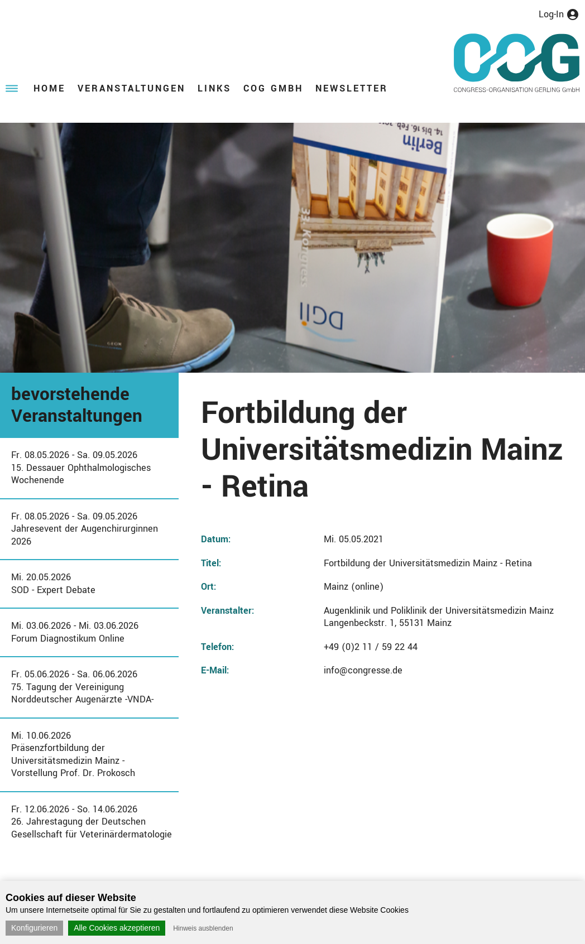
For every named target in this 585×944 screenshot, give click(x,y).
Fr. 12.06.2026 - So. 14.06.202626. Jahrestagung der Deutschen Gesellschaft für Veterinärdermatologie (91, 822)
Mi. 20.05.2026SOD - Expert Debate (53, 583)
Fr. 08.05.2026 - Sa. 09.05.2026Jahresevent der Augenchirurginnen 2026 (84, 529)
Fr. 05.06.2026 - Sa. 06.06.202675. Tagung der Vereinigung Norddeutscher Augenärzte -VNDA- (82, 687)
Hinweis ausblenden (203, 928)
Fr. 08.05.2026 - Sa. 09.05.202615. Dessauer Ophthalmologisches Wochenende (81, 468)
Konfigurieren (34, 927)
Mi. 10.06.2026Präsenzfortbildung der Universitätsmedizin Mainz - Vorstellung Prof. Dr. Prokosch (73, 754)
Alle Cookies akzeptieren (117, 927)
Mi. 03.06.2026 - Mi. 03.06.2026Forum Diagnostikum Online (74, 632)
